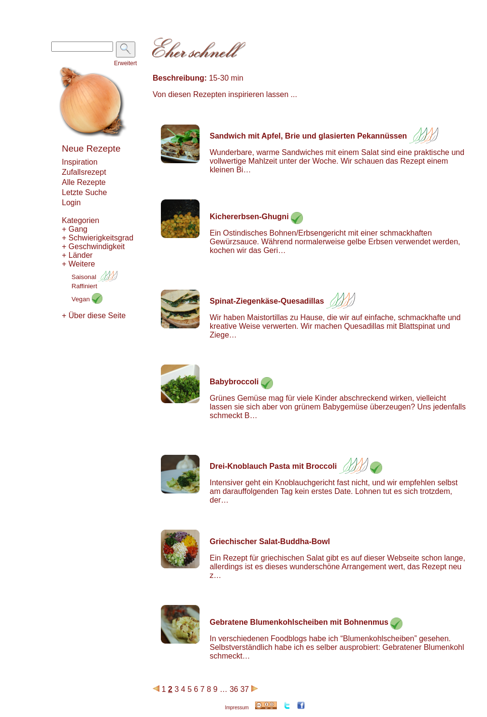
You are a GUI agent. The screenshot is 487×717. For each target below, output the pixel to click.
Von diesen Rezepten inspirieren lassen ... (225, 94)
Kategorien (80, 220)
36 (233, 689)
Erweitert (125, 63)
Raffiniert (84, 286)
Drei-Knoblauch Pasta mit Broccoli (273, 466)
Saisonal (94, 277)
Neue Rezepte (91, 148)
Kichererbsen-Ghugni (249, 216)
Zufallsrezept (84, 172)
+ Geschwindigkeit (93, 246)
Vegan (87, 299)
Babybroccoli (234, 382)
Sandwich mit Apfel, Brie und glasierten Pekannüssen (308, 136)
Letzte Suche (84, 192)
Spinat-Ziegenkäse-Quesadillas (267, 301)
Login (71, 202)
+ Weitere (78, 264)
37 (244, 689)
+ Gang (74, 229)
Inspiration (80, 162)
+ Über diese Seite (94, 315)
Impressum (236, 707)
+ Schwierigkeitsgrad (97, 238)
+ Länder (77, 255)
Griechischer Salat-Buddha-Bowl (270, 541)
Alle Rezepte (84, 182)
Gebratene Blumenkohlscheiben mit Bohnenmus (299, 622)
